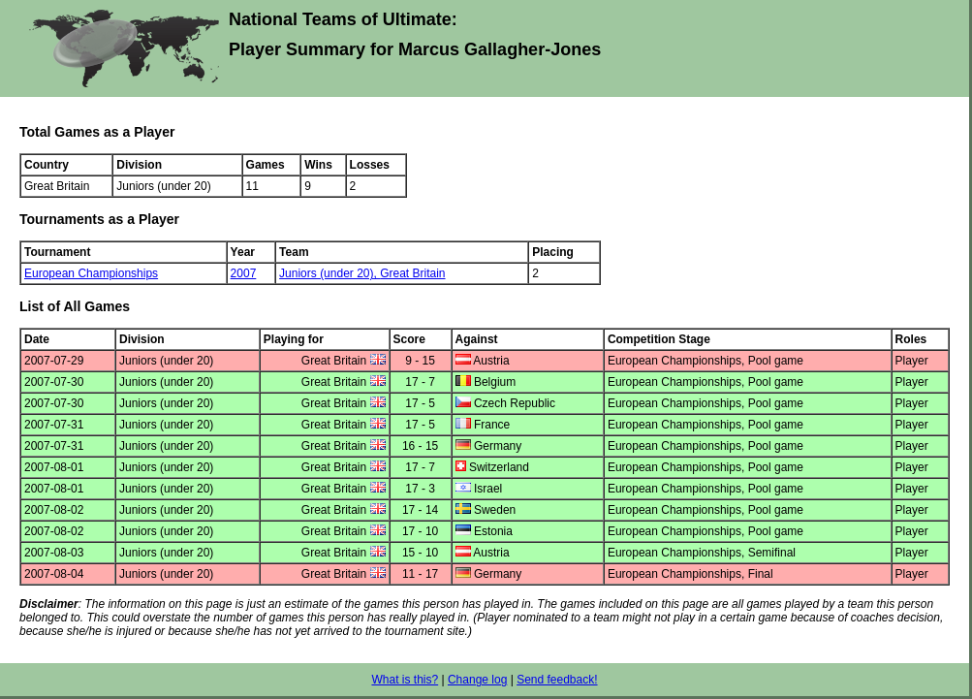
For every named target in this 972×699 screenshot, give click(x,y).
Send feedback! (557, 679)
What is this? (404, 679)
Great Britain (412, 273)
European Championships (91, 273)
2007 (244, 273)
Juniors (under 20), (329, 273)
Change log (477, 679)
